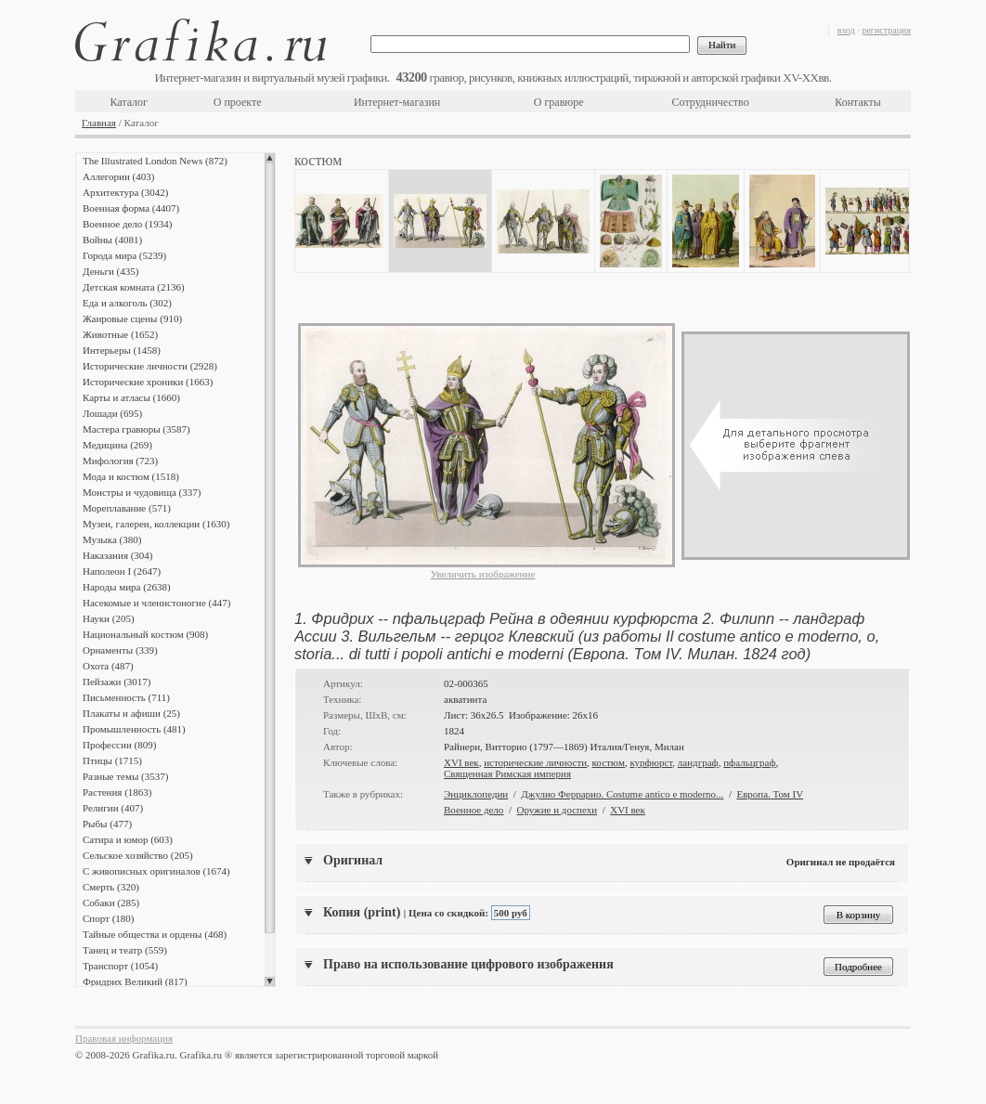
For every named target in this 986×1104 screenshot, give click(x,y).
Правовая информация (124, 1038)
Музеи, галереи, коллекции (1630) (156, 523)
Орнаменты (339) (120, 650)
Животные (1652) (120, 334)
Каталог (129, 102)
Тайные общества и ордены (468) (155, 934)
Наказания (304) (118, 555)
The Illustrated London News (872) (155, 160)
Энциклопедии (476, 793)
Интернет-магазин (397, 102)
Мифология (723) (120, 460)
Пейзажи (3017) (117, 681)
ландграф (698, 762)
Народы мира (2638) (127, 586)
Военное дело (473, 809)
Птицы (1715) (112, 760)
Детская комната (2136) (134, 286)
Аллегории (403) (118, 176)
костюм (608, 762)
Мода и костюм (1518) (131, 476)
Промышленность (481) (134, 728)
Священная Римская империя (507, 773)
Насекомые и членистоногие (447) (156, 602)
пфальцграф (749, 762)
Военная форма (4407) (131, 208)
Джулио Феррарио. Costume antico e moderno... (622, 793)
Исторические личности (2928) (150, 365)
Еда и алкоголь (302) (127, 302)
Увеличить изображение (483, 573)
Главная (99, 122)
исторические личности (535, 762)
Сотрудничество (710, 102)
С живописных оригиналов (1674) (156, 871)
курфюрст (650, 762)
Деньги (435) (110, 271)
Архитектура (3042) (125, 192)
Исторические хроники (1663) (148, 381)
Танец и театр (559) (125, 949)
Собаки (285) (111, 902)
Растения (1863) (117, 792)
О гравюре (559, 102)
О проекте (238, 102)
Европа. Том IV (769, 793)
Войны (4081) (112, 239)
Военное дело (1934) (127, 223)
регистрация (886, 30)
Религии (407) (113, 807)
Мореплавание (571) (127, 507)
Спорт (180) (108, 918)
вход (846, 30)
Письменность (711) (126, 697)
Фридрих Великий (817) (135, 981)
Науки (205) (109, 618)
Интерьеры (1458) (122, 350)
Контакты (858, 102)
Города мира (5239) (124, 255)
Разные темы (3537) (125, 776)
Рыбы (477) (107, 823)
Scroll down (270, 981)
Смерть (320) (111, 886)
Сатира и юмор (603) (128, 839)
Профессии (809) (119, 744)
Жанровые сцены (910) (132, 318)
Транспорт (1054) (120, 965)
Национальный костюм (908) (145, 634)
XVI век (461, 762)
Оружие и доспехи (556, 809)
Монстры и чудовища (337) (142, 492)
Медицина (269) (117, 444)
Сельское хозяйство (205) (138, 855)
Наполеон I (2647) (122, 571)
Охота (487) (108, 665)
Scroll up (270, 157)
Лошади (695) (112, 413)
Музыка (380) (112, 539)
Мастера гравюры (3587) (136, 429)
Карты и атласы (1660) (131, 397)
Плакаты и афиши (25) (131, 713)
